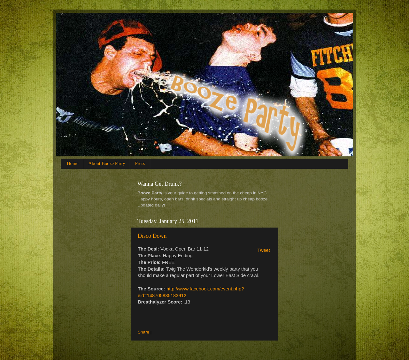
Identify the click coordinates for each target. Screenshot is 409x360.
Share (143, 332)
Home (73, 163)
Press (140, 163)
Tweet (263, 250)
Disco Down (152, 236)
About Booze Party (106, 163)
